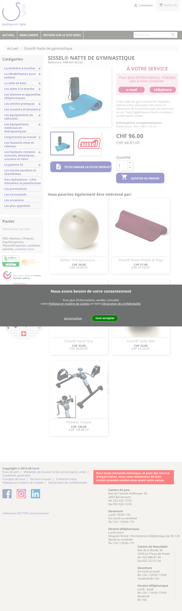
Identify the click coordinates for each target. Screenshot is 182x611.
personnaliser (73, 318)
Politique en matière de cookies (69, 304)
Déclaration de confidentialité (121, 304)
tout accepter (105, 318)
